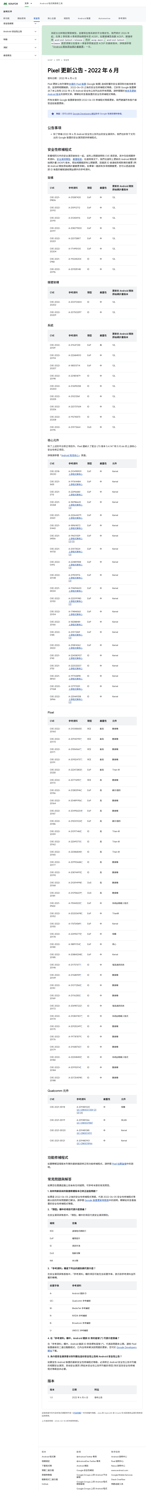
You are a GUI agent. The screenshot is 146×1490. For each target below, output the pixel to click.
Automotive (104, 18)
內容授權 (77, 1413)
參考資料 (122, 18)
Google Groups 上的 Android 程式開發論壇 (92, 1482)
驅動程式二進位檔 (50, 1479)
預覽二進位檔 (48, 1470)
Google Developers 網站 (84, 113)
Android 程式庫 (49, 1456)
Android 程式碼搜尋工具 (51, 3)
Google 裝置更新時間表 (97, 1200)
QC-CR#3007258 (85, 1110)
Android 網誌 (82, 1465)
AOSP (50, 60)
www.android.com (119, 1470)
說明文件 (7, 11)
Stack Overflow (118, 1479)
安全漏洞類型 (63, 159)
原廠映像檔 (47, 1475)
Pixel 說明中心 (117, 1461)
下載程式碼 (47, 1465)
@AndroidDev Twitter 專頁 (88, 1461)
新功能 (6, 18)
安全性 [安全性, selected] (37, 18)
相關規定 (46, 1461)
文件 (58, 60)
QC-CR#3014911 (84, 1133)
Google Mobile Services (121, 1475)
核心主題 (52, 18)
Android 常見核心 (70, 455)
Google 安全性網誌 (85, 1470)
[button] (17, 23)
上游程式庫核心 (76, 474)
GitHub (45, 1484)
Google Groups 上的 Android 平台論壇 (92, 1476)
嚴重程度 (77, 159)
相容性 (67, 18)
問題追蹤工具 (117, 1484)
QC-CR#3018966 (84, 1143)
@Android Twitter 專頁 (87, 1456)
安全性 (66, 60)
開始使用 (22, 18)
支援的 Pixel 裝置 (77, 84)
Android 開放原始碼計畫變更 (68, 46)
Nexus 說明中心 (118, 1465)
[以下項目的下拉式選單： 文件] (32, 3)
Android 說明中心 (119, 1456)
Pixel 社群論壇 (119, 1163)
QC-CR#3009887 (85, 1123)
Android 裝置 (84, 18)
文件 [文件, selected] (27, 3)
